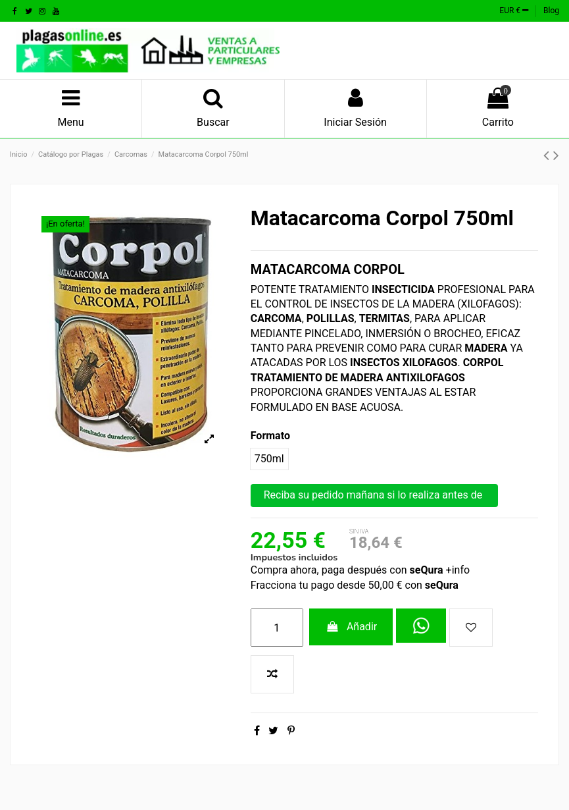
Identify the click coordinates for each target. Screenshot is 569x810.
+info (456, 570)
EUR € (513, 10)
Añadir (351, 626)
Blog (551, 10)
